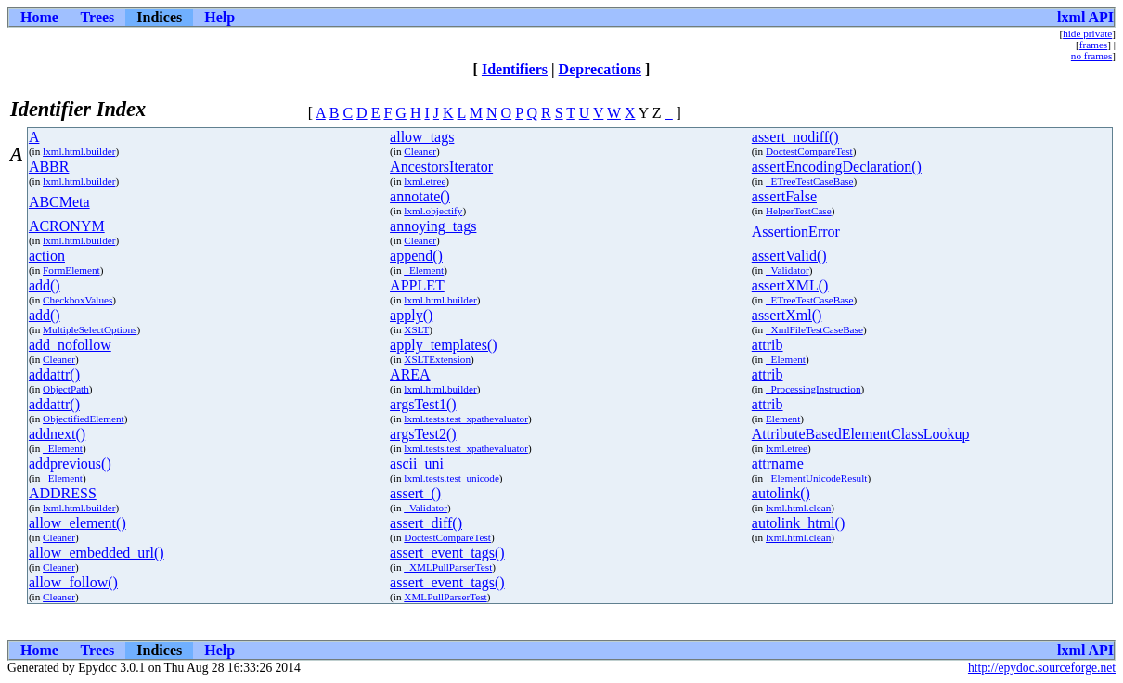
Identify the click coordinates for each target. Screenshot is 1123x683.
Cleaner (420, 151)
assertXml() (787, 315)
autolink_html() (798, 523)
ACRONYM (67, 226)
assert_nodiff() (795, 137)
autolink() (781, 493)
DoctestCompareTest (809, 151)
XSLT (416, 329)
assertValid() (789, 256)
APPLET (417, 285)
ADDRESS (63, 493)
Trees (98, 17)
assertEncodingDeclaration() (837, 166)
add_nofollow (70, 345)
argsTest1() (423, 404)
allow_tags (422, 137)
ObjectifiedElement (83, 418)
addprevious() (70, 463)
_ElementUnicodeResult (816, 477)
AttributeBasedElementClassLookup (861, 434)
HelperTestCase (799, 210)
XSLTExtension (437, 359)
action (47, 256)
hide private (1087, 33)
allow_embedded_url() (96, 553)
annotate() (420, 196)
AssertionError (796, 231)
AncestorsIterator (441, 166)
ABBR (49, 166)
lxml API (1085, 17)
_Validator (787, 270)
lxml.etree (424, 181)
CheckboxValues (77, 299)
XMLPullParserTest (445, 596)
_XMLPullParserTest (448, 567)
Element (783, 418)
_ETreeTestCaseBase (810, 181)
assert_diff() (426, 523)
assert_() (415, 493)
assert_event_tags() (447, 553)
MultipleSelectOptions (89, 329)
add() (44, 285)
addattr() (54, 374)
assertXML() (790, 285)
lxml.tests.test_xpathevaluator (466, 418)
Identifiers (515, 69)
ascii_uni (417, 463)
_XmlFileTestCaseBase (814, 329)
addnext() (57, 434)
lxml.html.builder (79, 151)
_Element (424, 270)
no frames (1091, 55)
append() (416, 256)
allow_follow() (73, 582)
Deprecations (600, 69)
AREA (410, 374)
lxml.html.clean (798, 507)
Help (219, 17)
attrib (767, 345)
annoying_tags (433, 226)
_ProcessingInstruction (813, 388)
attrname (778, 463)
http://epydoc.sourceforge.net (1042, 668)
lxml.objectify (433, 210)
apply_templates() (443, 345)
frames (1093, 44)
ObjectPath (66, 388)
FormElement (71, 270)
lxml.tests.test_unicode (451, 477)
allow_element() (77, 523)
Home (39, 17)
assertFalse (784, 196)
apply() (411, 315)
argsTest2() (423, 434)
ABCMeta (59, 202)
